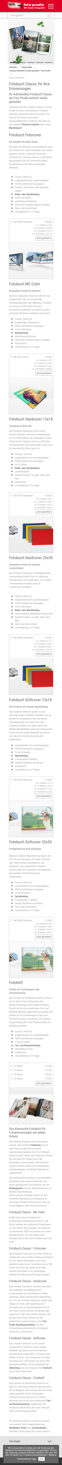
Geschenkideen (39, 1427)
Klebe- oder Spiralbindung (27, 194)
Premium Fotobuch (30, 124)
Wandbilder (14, 1427)
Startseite (13, 67)
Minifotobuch (15, 128)
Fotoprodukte (26, 67)
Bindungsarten (16, 1188)
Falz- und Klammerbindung (27, 1045)
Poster (24, 1427)
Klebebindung (21, 333)
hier (34, 1459)
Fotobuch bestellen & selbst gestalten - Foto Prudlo (29, 71)
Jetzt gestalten (43, 238)
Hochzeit (48, 1368)
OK (41, 1459)
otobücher (36, 1145)
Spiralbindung (21, 755)
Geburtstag (14, 1368)
